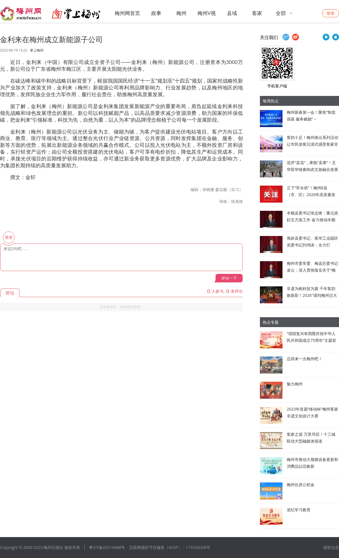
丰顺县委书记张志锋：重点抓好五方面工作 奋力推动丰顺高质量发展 (312, 219)
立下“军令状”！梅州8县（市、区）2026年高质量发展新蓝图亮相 (311, 194)
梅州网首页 (127, 13)
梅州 (181, 13)
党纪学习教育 (298, 509)
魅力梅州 (295, 384)
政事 (156, 13)
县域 (232, 13)
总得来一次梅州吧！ (304, 358)
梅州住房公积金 (300, 484)
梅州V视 (206, 13)
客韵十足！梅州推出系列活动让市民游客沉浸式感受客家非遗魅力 (312, 144)
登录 (330, 13)
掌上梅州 (37, 50)
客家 (257, 13)
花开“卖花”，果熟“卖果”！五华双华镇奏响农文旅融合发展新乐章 (312, 169)
